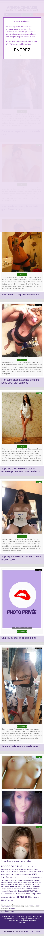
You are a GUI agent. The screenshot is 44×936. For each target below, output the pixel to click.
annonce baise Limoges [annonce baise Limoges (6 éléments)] (31, 869)
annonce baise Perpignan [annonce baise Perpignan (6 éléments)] (35, 871)
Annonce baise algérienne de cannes (20, 294)
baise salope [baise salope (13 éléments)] (31, 893)
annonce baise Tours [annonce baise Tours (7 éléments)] (7, 874)
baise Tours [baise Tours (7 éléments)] (12, 897)
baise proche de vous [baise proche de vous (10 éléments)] (16, 891)
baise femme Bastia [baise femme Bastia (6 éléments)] (7, 882)
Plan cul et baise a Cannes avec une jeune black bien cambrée (20, 381)
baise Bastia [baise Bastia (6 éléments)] (15, 878)
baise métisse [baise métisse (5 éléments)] (17, 888)
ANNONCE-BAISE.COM (11, 917)
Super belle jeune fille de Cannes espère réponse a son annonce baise (20, 470)
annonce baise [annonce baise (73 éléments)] (11, 866)
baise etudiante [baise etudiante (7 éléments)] (23, 880)
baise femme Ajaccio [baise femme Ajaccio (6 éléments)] (34, 880)
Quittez (22, 55)
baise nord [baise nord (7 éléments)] (25, 889)
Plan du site (22, 922)
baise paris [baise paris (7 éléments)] (32, 889)
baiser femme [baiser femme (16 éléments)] (30, 891)
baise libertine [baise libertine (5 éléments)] (33, 886)
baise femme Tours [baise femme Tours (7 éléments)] (34, 884)
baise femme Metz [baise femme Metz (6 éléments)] (7, 884)
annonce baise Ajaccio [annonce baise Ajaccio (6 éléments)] (29, 867)
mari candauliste (32, 931)
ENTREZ (22, 49)
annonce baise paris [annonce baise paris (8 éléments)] (20, 871)
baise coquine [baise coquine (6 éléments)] (13, 880)
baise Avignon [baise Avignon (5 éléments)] (27, 874)
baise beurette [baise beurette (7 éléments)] (23, 878)
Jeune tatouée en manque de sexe (19, 746)
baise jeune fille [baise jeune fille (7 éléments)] (24, 886)
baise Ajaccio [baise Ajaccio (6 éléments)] (19, 874)
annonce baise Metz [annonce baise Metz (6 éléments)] (7, 871)
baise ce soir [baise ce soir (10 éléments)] (33, 878)
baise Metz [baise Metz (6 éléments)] (10, 889)
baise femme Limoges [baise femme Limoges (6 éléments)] (20, 882)
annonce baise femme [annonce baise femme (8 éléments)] (16, 869)
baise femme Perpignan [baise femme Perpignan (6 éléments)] (20, 884)
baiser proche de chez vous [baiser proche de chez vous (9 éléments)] (15, 894)
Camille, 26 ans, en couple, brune (18, 637)
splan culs (12, 908)
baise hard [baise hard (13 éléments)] (14, 886)
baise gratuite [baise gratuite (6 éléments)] (5, 886)
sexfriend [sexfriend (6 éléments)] (10, 900)
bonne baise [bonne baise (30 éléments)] (24, 896)
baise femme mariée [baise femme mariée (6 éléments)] (34, 882)
